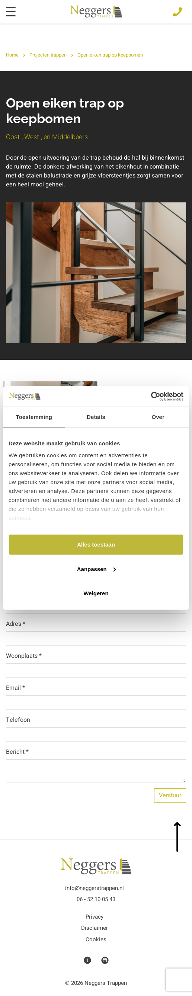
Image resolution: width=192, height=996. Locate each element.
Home (12, 54)
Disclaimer (94, 928)
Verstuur (170, 795)
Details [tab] (96, 417)
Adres (15, 623)
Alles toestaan (96, 544)
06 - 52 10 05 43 (96, 899)
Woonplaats (24, 655)
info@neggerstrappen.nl (94, 888)
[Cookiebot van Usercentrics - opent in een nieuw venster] (150, 396)
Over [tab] (157, 417)
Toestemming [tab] (34, 417)
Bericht (17, 751)
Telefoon (18, 719)
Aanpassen (96, 569)
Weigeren (95, 593)
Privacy (94, 917)
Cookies (96, 939)
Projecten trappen (48, 54)
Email (15, 687)
